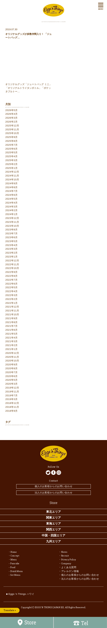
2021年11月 (12, 310)
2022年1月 (11, 303)
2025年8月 (11, 141)
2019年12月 (12, 387)
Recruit (65, 555)
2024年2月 (11, 210)
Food (12, 567)
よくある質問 (68, 567)
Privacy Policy (68, 559)
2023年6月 (11, 237)
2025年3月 (11, 160)
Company (66, 563)
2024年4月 (11, 202)
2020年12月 (12, 353)
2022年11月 (12, 264)
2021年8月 (11, 322)
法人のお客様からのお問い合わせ (54, 492)
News (64, 552)
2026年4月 (11, 114)
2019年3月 (11, 399)
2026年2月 (11, 121)
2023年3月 (11, 248)
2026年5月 (11, 110)
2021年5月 (11, 333)
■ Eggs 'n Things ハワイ (20, 594)
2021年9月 (11, 318)
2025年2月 (11, 164)
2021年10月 (12, 314)
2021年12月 (12, 306)
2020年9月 (11, 364)
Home (14, 552)
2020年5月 (11, 380)
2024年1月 (11, 214)
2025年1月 (11, 168)
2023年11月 (12, 222)
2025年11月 (12, 129)
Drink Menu (16, 571)
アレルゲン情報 (70, 571)
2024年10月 (12, 179)
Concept (15, 555)
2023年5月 (11, 241)
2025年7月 (11, 144)
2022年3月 (11, 295)
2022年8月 (11, 276)
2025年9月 (11, 137)
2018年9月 (11, 410)
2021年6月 (11, 329)
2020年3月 (11, 383)
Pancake (14, 563)
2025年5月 (11, 152)
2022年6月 (11, 283)
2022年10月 (12, 268)
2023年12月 (12, 218)
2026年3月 (11, 117)
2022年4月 (11, 291)
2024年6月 (11, 195)
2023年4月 (11, 245)
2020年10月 (12, 360)
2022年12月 (12, 260)
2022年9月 (11, 272)
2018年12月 (12, 403)
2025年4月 (11, 156)
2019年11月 (12, 391)
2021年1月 (11, 349)
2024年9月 (11, 183)
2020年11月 (12, 357)
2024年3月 (11, 206)
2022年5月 (11, 287)
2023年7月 (11, 233)
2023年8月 (11, 229)
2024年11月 (12, 175)
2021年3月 (11, 341)
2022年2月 (11, 299)
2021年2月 (11, 345)
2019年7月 (11, 395)
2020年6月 (11, 376)
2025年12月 (12, 125)
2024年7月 (11, 191)
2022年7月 (11, 279)
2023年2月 (11, 252)
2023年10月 (12, 225)
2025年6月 (11, 148)
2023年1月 (11, 256)
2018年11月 (12, 407)
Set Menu (15, 575)
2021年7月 (11, 326)
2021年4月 (11, 337)
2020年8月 (11, 368)
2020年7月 (11, 372)
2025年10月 (12, 133)
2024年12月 (12, 171)
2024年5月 (11, 198)
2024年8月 (11, 187)
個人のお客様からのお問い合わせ (54, 486)
